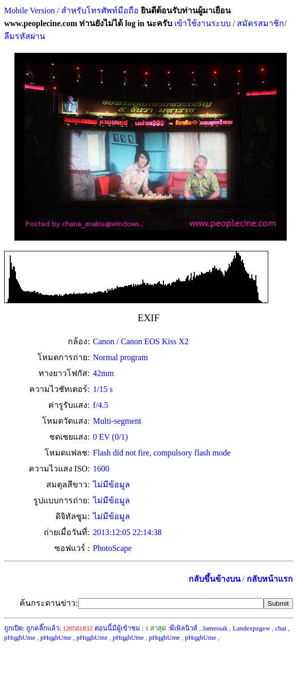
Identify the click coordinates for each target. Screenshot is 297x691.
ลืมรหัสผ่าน (24, 36)
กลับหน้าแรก (270, 579)
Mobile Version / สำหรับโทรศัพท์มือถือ (71, 10)
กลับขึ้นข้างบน (214, 579)
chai (281, 628)
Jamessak (215, 628)
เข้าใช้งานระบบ (201, 23)
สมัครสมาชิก (260, 23)
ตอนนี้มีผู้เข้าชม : (122, 628)
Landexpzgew (251, 628)
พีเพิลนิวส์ (183, 628)
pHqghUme (19, 637)
